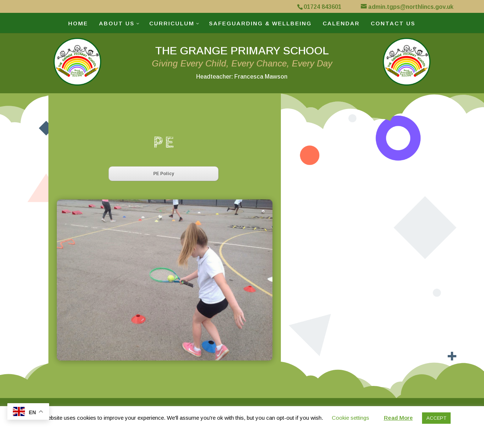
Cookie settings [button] (350, 418)
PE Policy (163, 173)
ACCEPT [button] (436, 418)
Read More (398, 418)
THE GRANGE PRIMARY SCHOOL (242, 62)
